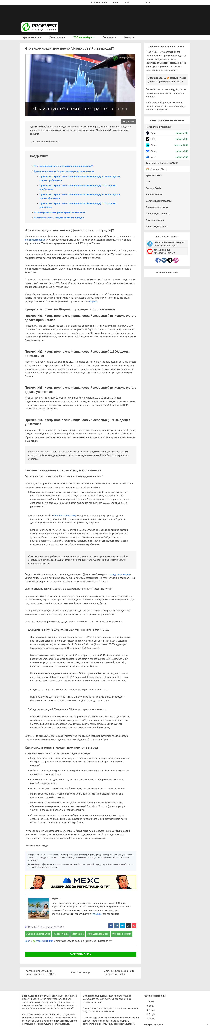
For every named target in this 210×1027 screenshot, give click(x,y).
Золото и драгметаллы (158, 201)
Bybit (152, 133)
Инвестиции (57, 37)
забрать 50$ (181, 139)
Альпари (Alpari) (158, 169)
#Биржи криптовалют (38, 934)
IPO (148, 182)
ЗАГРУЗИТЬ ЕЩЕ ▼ (80, 954)
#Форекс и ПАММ (121, 934)
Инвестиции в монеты (158, 213)
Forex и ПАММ (154, 188)
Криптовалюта (32, 37)
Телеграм (96, 914)
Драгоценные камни (157, 207)
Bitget (153, 145)
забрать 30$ (181, 151)
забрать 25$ (181, 157)
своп (119, 574)
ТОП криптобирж (84, 37)
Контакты (129, 37)
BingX (153, 151)
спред (113, 574)
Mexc (153, 157)
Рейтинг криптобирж (157, 127)
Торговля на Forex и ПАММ (161, 163)
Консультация (99, 2)
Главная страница (80, 972)
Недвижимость (154, 194)
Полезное (109, 37)
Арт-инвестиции (155, 220)
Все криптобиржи (153, 1024)
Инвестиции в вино (156, 226)
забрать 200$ (181, 145)
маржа (126, 574)
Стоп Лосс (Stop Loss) (64, 515)
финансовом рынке (35, 240)
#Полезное (78, 934)
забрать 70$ (181, 133)
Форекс (93, 301)
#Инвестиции (61, 934)
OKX (152, 139)
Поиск (115, 2)
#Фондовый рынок (97, 934)
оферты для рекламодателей (54, 1024)
